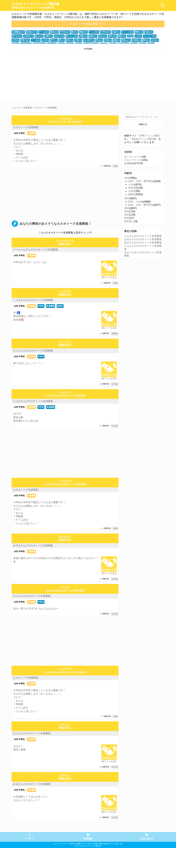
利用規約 (88, 839)
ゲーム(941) (42, 32)
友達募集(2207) (18, 32)
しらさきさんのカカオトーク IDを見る (65, 484)
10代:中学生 (19, 133)
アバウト (29, 839)
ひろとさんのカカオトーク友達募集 (33, 350)
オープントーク (133, 156)
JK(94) (114, 36)
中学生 (41, 306)
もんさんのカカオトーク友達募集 (143, 236)
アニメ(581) (90, 32)
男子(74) (34, 40)
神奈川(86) (153, 36)
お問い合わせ (146, 839)
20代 (127, 198)
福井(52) (139, 40)
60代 (127, 218)
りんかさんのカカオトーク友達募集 (33, 401)
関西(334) (133, 32)
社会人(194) (46, 36)
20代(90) (144, 36)
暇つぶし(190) (58, 36)
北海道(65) (113, 40)
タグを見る (88, 49)
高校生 (60, 306)
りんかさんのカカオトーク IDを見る (65, 395)
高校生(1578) (31, 32)
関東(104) (106, 36)
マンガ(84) (16, 40)
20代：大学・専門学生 (140, 205)
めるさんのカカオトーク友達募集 (32, 784)
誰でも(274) (153, 32)
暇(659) (72, 32)
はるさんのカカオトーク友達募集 (143, 239)
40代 (127, 211)
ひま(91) (122, 36)
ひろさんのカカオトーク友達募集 (32, 596)
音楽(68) (85, 40)
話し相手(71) (67, 40)
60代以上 (129, 221)
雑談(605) (80, 32)
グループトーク (133, 160)
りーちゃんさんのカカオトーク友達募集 (35, 249)
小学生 (132, 191)
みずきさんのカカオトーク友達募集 (33, 545)
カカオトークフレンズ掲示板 (36, 5)
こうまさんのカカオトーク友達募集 (33, 300)
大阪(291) (143, 32)
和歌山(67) (103, 40)
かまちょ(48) (149, 40)
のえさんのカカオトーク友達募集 (32, 733)
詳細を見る (65, 244)
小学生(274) (16, 36)
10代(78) (25, 40)
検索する (143, 124)
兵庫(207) (36, 36)
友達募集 (31, 133)
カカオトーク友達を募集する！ (88, 23)
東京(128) (97, 36)
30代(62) (130, 40)
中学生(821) (62, 32)
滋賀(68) (93, 40)
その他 (132, 184)
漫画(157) (78, 36)
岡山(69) (77, 40)
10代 (127, 178)
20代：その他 (135, 201)
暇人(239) (27, 36)
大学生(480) (101, 32)
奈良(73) (48, 40)
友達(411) (111, 32)
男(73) (41, 40)
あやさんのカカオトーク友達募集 (143, 242)
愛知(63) (122, 40)
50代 (127, 214)
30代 (127, 208)
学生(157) (88, 36)
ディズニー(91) (133, 36)
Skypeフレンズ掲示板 (144, 139)
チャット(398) (122, 32)
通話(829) (52, 32)
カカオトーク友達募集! (26, 127)
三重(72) (57, 40)
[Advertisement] (49, 77)
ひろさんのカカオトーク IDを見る (65, 590)
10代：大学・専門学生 (140, 181)
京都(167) (69, 36)
